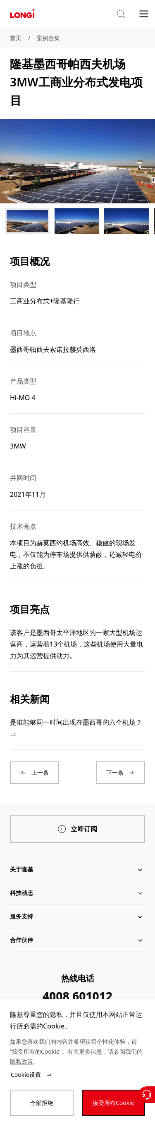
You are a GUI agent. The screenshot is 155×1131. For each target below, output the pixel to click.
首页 (15, 38)
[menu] (144, 13)
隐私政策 (21, 1061)
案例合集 (48, 38)
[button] (121, 14)
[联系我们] (146, 1094)
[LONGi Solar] (22, 14)
